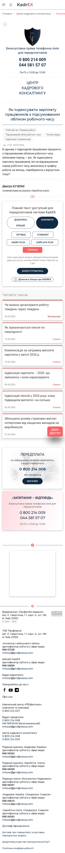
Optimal (21, 234)
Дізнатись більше (20, 222)
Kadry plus (18, 242)
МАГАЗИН (32, 481)
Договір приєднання (15, 826)
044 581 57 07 (32, 518)
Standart (43, 234)
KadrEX (51, 212)
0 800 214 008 (11, 720)
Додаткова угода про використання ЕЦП (26, 841)
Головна (7, 13)
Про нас (7, 696)
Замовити (47, 219)
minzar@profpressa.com (17, 652)
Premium (32, 250)
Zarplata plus (44, 242)
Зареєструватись (32, 271)
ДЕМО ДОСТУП (55, 431)
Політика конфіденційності (18, 848)
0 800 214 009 (32, 512)
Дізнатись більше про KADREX (32, 279)
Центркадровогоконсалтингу (32, 88)
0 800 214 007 (11, 710)
